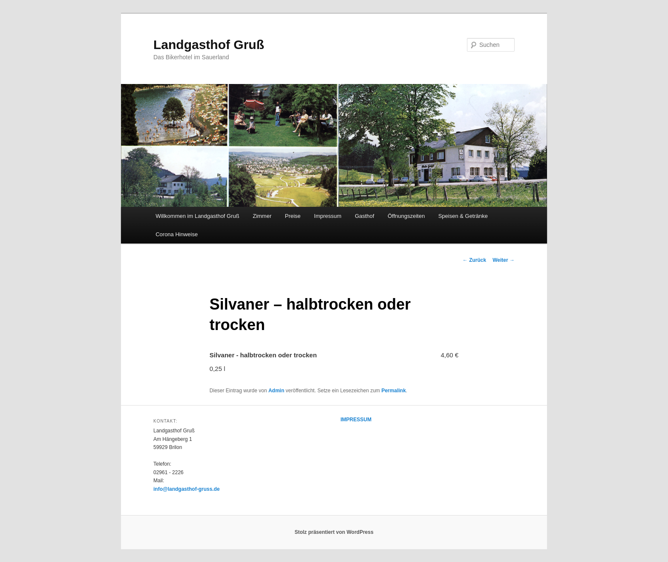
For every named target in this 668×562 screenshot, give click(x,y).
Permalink (393, 391)
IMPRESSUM (355, 420)
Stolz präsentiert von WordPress (333, 532)
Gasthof (364, 216)
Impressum (327, 216)
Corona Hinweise (176, 234)
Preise (293, 216)
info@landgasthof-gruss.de (186, 489)
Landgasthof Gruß (208, 45)
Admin (276, 391)
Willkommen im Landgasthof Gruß (197, 216)
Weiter (503, 260)
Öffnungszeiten (406, 216)
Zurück (474, 260)
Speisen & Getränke (463, 216)
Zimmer (262, 216)
